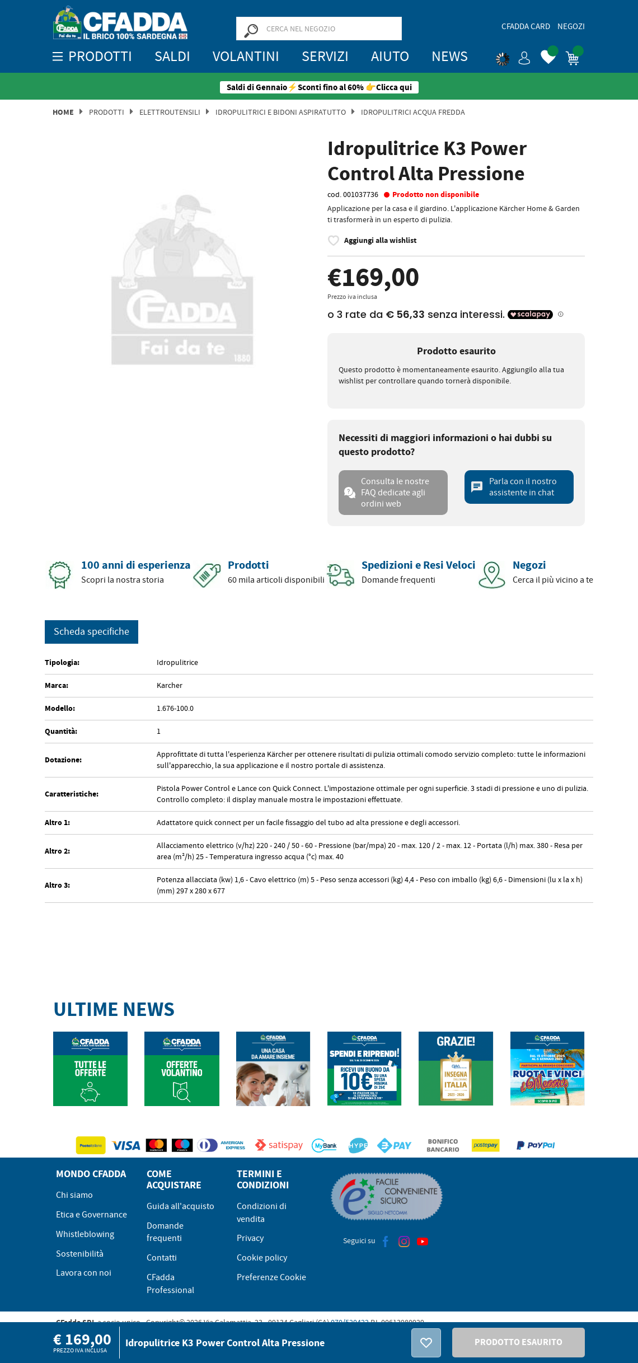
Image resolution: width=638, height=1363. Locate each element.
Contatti (162, 1257)
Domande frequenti (165, 1232)
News (449, 56)
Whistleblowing (85, 1234)
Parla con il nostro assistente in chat (513, 487)
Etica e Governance (91, 1214)
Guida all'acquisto (180, 1206)
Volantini (246, 56)
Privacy (250, 1238)
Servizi (325, 56)
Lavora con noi (83, 1272)
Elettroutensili (169, 112)
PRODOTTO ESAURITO (518, 1342)
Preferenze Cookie (271, 1277)
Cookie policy (262, 1257)
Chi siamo (74, 1195)
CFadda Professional (170, 1284)
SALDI (172, 56)
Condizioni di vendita (262, 1213)
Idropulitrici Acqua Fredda (413, 112)
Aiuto (390, 56)
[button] (513, 56)
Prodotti (106, 112)
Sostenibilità (80, 1253)
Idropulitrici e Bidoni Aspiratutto (280, 112)
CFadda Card (525, 26)
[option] (182, 270)
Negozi (571, 26)
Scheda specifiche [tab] (91, 631)
